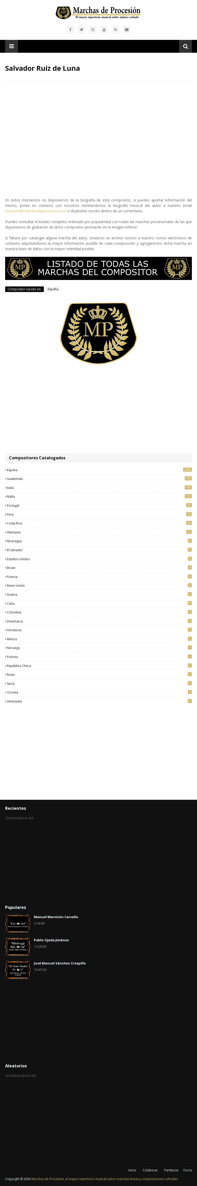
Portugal (99, 505)
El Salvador (99, 550)
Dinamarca (99, 621)
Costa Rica (99, 523)
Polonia (99, 656)
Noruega (99, 647)
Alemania (99, 532)
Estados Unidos (99, 559)
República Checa (99, 665)
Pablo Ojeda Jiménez (51, 940)
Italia (99, 487)
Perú (99, 514)
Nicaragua (99, 541)
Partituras (171, 1170)
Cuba (99, 603)
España (53, 289)
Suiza (99, 683)
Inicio (132, 1170)
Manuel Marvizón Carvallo (56, 917)
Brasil (99, 567)
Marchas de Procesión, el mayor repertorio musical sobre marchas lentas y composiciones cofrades (105, 1179)
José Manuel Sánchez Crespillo (60, 963)
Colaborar (150, 1170)
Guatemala (99, 478)
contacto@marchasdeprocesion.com (35, 210)
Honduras (99, 630)
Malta (99, 496)
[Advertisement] (98, 409)
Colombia (99, 612)
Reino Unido (99, 585)
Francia (99, 576)
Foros (187, 1170)
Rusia (99, 674)
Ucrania (99, 692)
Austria (99, 594)
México (99, 639)
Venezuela (99, 701)
